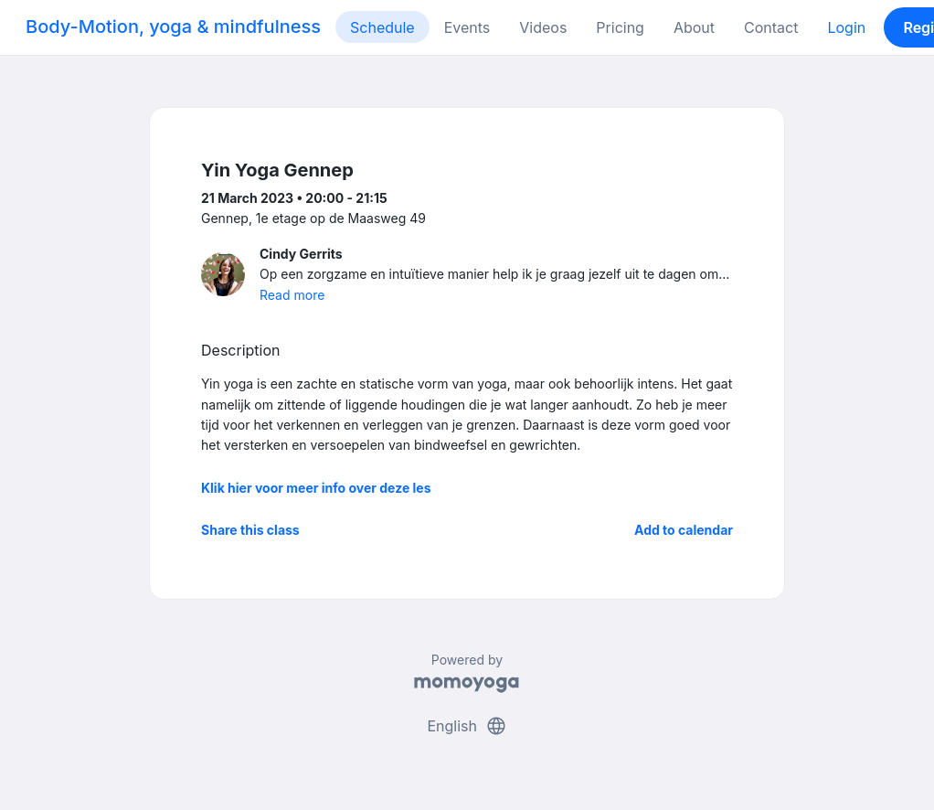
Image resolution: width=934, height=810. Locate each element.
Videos (543, 27)
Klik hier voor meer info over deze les (316, 488)
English (466, 726)
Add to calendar (683, 530)
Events (467, 27)
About (694, 27)
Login (846, 27)
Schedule (382, 27)
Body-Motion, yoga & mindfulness (173, 26)
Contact (771, 27)
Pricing (620, 27)
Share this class (250, 530)
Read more (292, 295)
